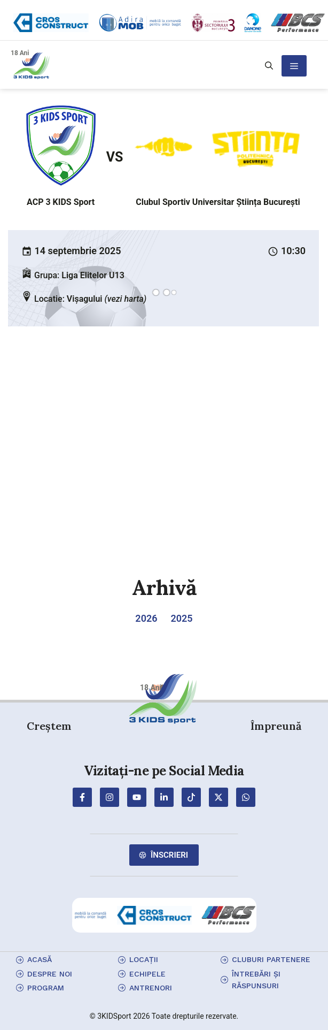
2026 (146, 618)
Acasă (39, 959)
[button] (269, 66)
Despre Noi (49, 974)
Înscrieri (169, 855)
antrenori (150, 987)
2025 (182, 618)
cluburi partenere (271, 959)
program (45, 987)
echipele (147, 974)
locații (143, 959)
